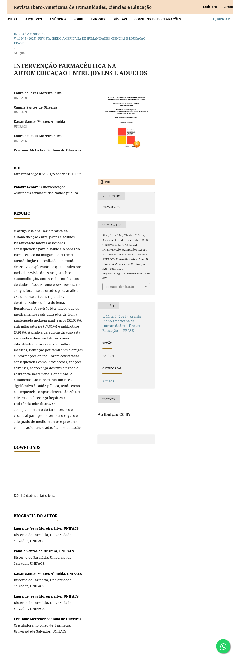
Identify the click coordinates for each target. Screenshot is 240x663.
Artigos (108, 381)
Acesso (227, 7)
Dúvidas (119, 19)
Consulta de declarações (157, 19)
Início (19, 33)
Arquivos (33, 19)
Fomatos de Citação (120, 286)
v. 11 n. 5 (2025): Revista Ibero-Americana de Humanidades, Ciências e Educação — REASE (81, 40)
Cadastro (210, 7)
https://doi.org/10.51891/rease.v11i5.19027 (47, 174)
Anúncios (57, 19)
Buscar (221, 19)
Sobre (79, 19)
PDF (107, 182)
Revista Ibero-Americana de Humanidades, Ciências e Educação (83, 7)
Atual (12, 19)
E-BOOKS (98, 19)
